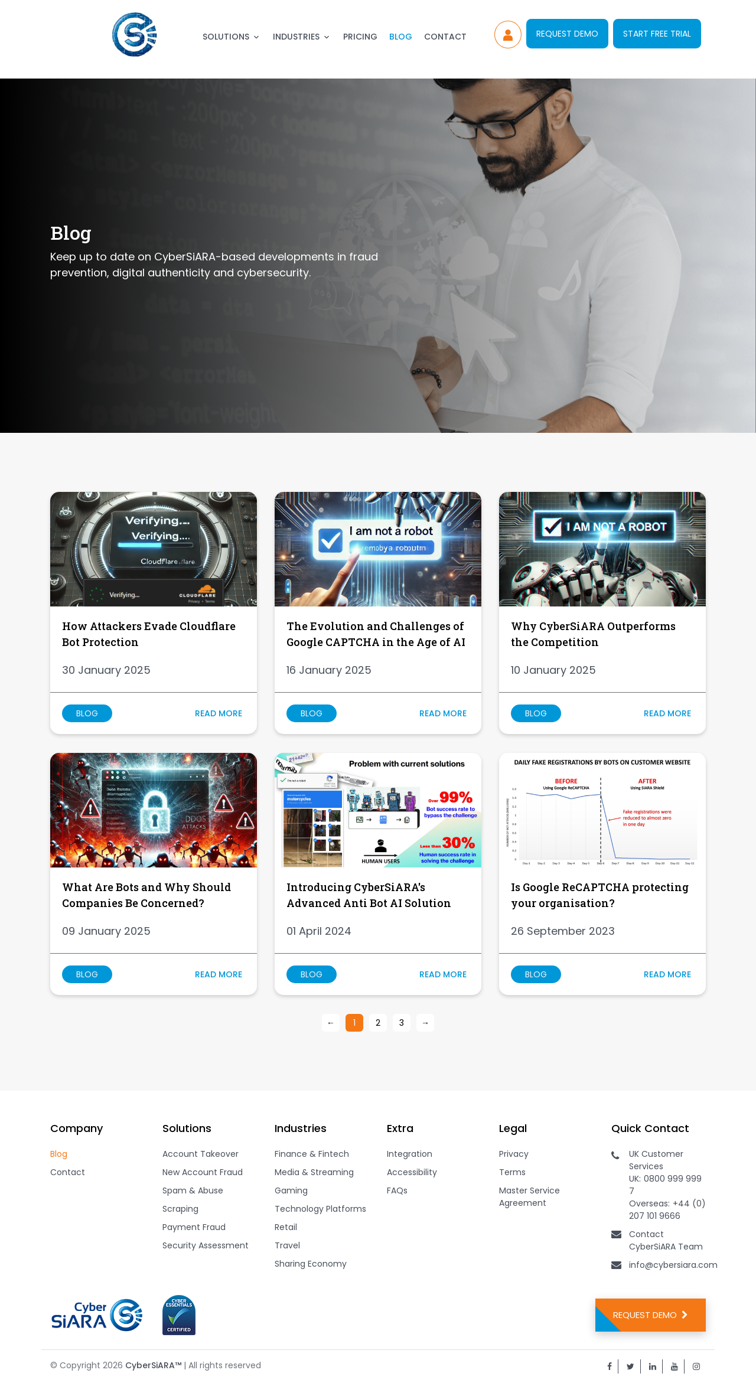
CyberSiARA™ (153, 1365)
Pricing (360, 37)
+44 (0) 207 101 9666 (667, 1210)
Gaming (291, 1190)
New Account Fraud (202, 1172)
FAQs (397, 1190)
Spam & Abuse (192, 1190)
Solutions (226, 37)
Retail (286, 1227)
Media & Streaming (314, 1172)
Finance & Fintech (312, 1154)
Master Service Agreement (529, 1197)
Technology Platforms (320, 1209)
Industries (296, 37)
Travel (287, 1245)
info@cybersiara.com (673, 1265)
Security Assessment (205, 1245)
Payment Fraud (194, 1227)
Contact (445, 37)
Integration (409, 1154)
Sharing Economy (311, 1264)
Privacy (514, 1154)
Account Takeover (200, 1154)
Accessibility (412, 1172)
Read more (218, 713)
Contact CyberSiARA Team (666, 1240)
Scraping (180, 1209)
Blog (400, 37)
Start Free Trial (657, 34)
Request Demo (567, 34)
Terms (512, 1172)
